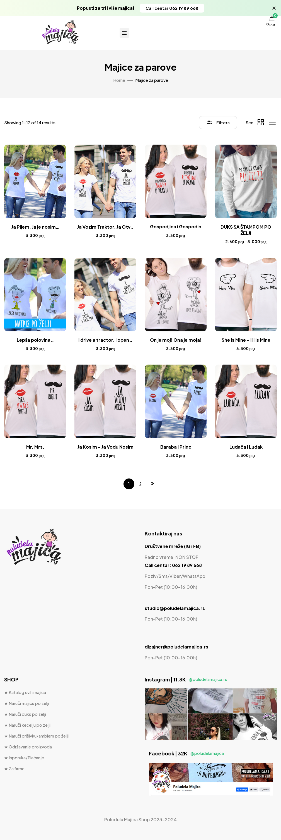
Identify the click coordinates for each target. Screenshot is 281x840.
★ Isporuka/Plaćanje (24, 758)
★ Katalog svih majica (25, 692)
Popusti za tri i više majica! (105, 8)
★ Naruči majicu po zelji (26, 703)
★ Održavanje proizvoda (28, 747)
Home (119, 80)
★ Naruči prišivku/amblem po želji (36, 736)
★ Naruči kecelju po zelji (27, 725)
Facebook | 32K (186, 754)
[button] (173, 8)
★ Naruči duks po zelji (25, 714)
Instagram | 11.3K (186, 679)
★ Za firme (14, 769)
